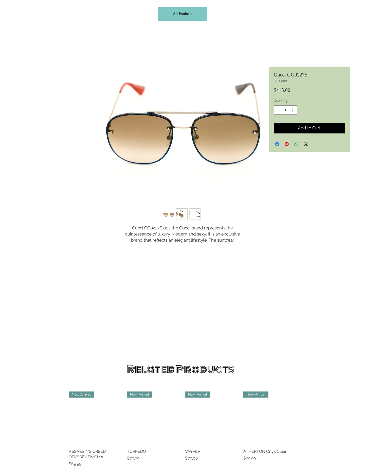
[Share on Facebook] (277, 144)
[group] (182, 429)
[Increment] (293, 110)
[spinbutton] (285, 110)
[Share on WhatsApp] (296, 144)
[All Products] (182, 14)
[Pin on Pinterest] (287, 144)
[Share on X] (306, 144)
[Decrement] (278, 110)
